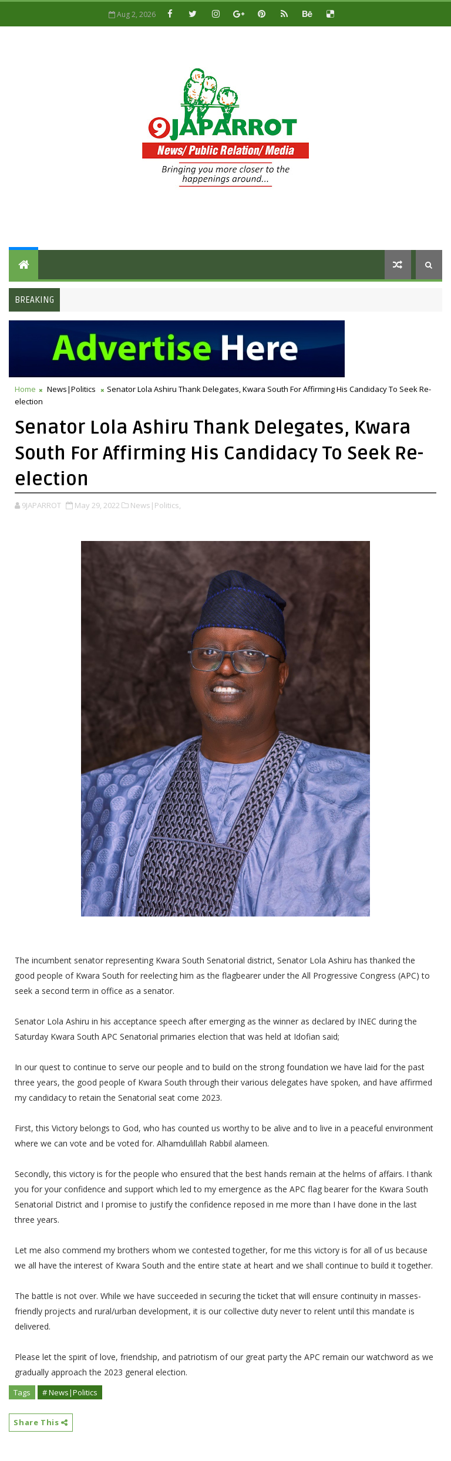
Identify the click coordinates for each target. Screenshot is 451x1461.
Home (25, 389)
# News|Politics (69, 1392)
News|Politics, (155, 505)
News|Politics (71, 389)
